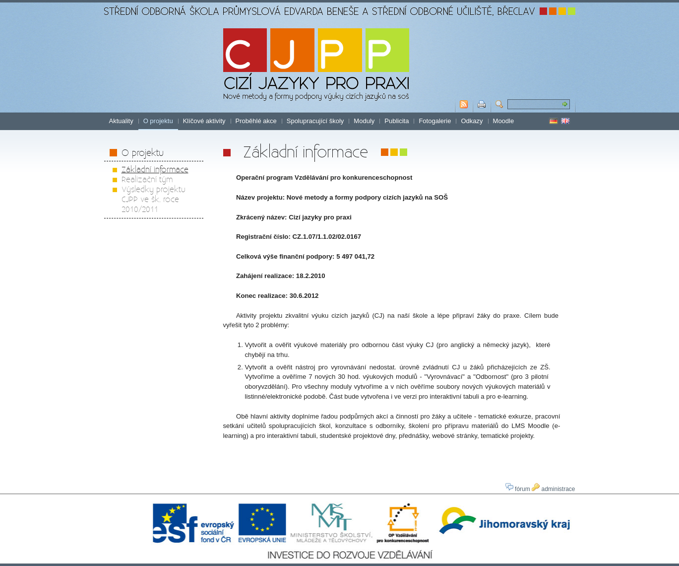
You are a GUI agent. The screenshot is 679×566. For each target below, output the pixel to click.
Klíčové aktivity (204, 121)
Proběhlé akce (256, 121)
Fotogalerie (435, 121)
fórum (517, 489)
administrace (553, 489)
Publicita (396, 121)
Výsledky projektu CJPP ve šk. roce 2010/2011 (153, 198)
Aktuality (121, 121)
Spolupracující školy (315, 121)
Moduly (364, 121)
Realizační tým (147, 179)
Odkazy (472, 121)
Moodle (503, 121)
